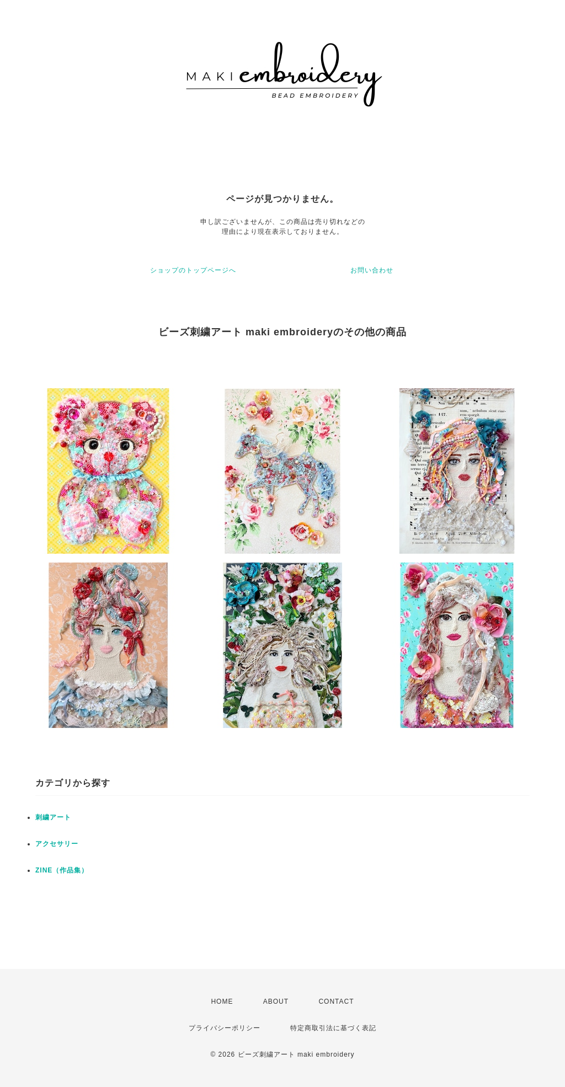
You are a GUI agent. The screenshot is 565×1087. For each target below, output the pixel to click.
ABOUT (276, 1001)
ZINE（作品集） (61, 870)
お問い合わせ (371, 270)
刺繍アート (53, 817)
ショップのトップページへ (193, 270)
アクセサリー (56, 844)
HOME (222, 1001)
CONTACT (336, 1001)
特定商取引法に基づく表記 (333, 1028)
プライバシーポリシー (224, 1028)
